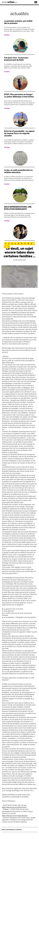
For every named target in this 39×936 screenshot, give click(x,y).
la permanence (10, 829)
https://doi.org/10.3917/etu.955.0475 (14, 807)
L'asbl (3, 829)
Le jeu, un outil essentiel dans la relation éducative (18, 171)
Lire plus (7, 35)
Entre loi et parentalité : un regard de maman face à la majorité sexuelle (19, 133)
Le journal (18, 829)
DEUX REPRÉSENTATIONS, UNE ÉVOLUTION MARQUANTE (17, 208)
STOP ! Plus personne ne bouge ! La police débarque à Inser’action (19, 95)
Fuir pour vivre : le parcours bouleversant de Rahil (16, 59)
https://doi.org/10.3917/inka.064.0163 (15, 815)
